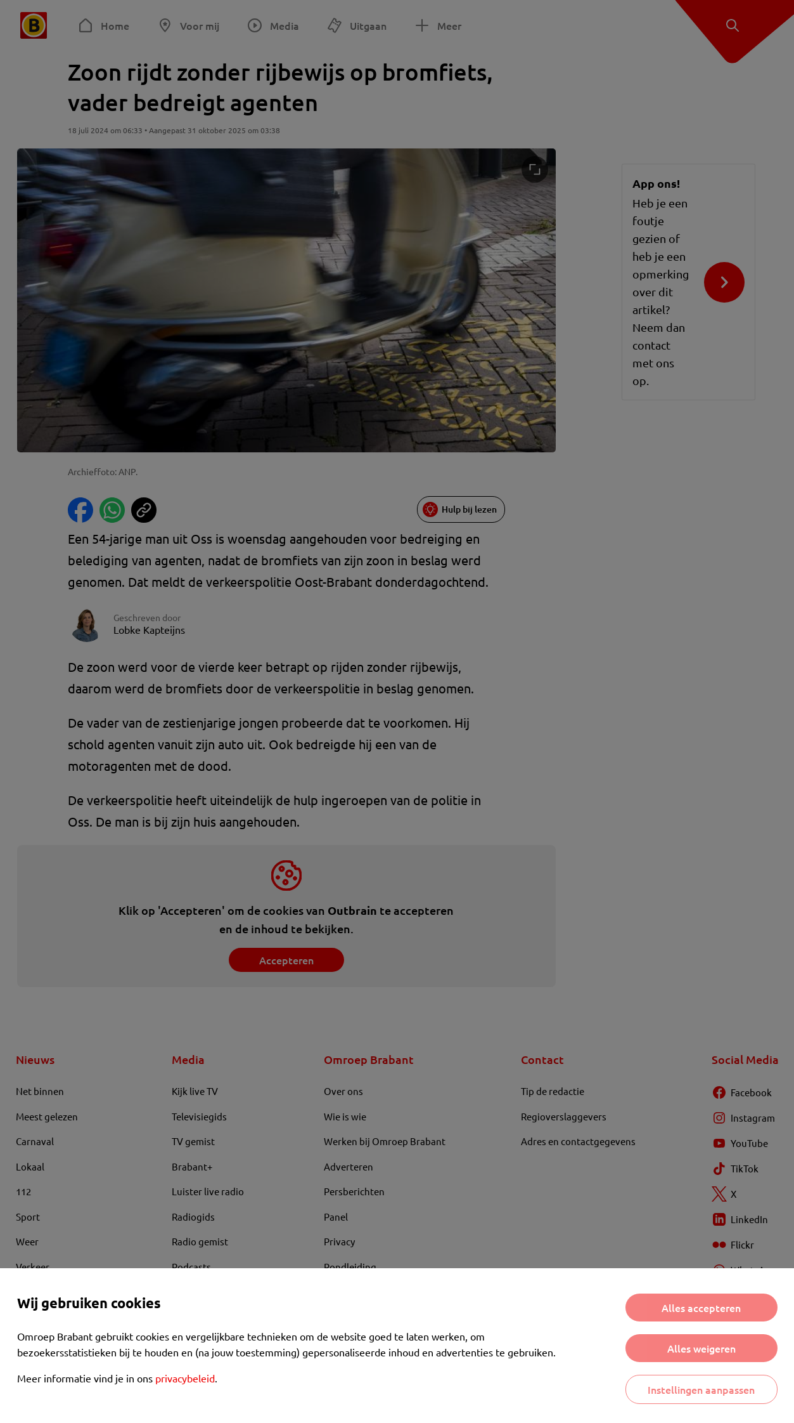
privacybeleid (185, 1378)
